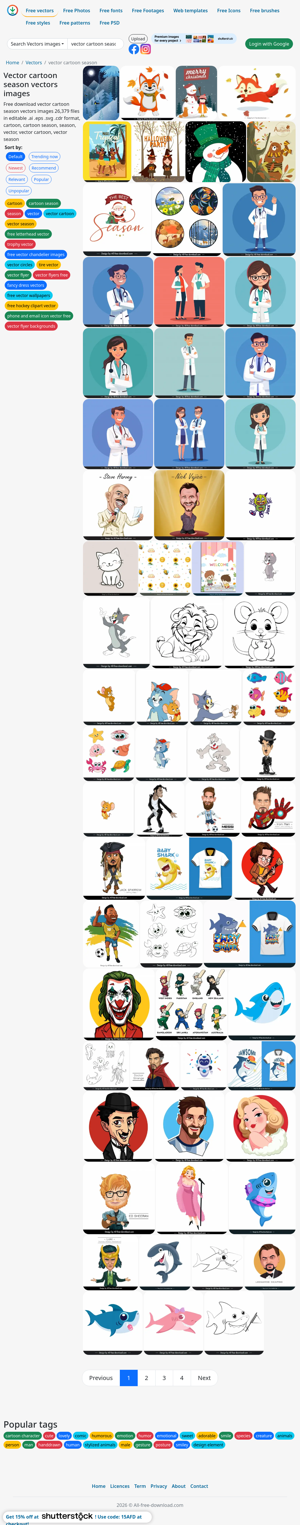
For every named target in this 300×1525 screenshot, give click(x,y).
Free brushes (264, 10)
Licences (119, 1486)
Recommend (44, 168)
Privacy (159, 1486)
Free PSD (110, 23)
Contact (199, 1486)
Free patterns (74, 23)
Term (140, 1486)
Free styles (38, 23)
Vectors (33, 62)
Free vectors (40, 10)
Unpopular (18, 191)
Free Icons (229, 10)
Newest (15, 168)
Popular (41, 179)
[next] (204, 1378)
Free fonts (111, 10)
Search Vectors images (35, 44)
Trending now (44, 156)
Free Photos (76, 10)
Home (12, 62)
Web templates (190, 10)
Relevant (16, 179)
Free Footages (148, 10)
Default (15, 156)
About (178, 1486)
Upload (138, 39)
